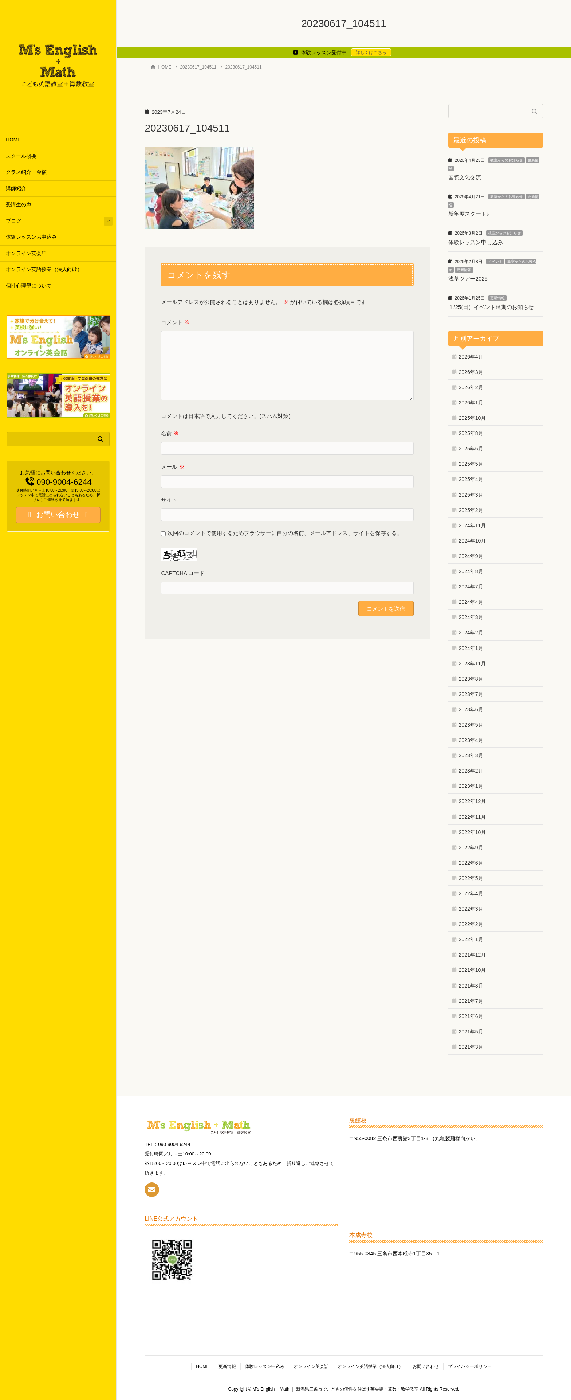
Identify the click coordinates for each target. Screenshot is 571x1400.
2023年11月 (472, 663)
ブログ (13, 221)
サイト (169, 500)
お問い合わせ (426, 1366)
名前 (170, 433)
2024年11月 (472, 525)
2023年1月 (471, 786)
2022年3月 (471, 909)
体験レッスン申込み (264, 1366)
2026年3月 (471, 372)
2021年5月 (471, 1032)
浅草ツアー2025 (468, 278)
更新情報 (464, 270)
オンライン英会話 (26, 253)
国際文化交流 (464, 177)
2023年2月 (471, 771)
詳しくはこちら (371, 52)
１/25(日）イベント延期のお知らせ (491, 307)
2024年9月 (471, 556)
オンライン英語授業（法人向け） (44, 269)
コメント (175, 322)
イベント (495, 261)
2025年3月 (471, 495)
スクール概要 (21, 156)
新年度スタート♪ (468, 214)
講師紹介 (16, 188)
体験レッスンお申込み (31, 237)
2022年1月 (471, 939)
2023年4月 (471, 740)
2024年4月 (471, 602)
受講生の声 (18, 204)
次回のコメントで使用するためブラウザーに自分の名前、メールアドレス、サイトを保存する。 (285, 533)
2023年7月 (471, 694)
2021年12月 (472, 955)
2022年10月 (472, 832)
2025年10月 (472, 418)
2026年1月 (471, 403)
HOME (13, 139)
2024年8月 (471, 571)
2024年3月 (471, 617)
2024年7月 (471, 587)
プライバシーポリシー (470, 1366)
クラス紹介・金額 (26, 172)
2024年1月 (471, 648)
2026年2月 (471, 387)
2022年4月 (471, 893)
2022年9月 (471, 847)
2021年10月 (472, 970)
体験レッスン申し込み (475, 242)
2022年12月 (472, 801)
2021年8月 (471, 986)
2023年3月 (471, 755)
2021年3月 (471, 1047)
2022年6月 (471, 863)
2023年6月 (471, 709)
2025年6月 (471, 448)
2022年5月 (471, 878)
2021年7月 (471, 1001)
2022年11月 (472, 817)
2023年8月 (471, 679)
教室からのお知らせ (506, 160)
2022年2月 (471, 924)
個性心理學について (29, 286)
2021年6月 (471, 1016)
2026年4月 (471, 357)
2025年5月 (471, 464)
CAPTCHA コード (183, 573)
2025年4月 (471, 479)
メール (172, 467)
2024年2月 (471, 633)
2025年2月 (471, 510)
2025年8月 (471, 433)
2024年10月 (472, 541)
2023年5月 (471, 725)
